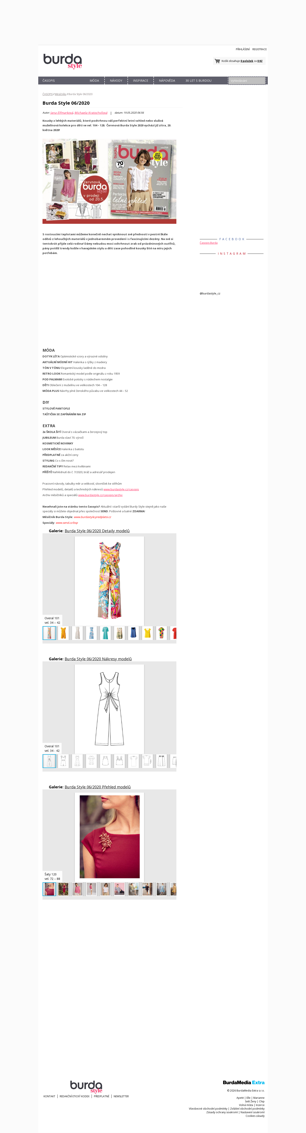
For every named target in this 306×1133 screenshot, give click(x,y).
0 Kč (259, 61)
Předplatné (101, 1096)
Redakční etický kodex (74, 1096)
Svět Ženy (250, 1101)
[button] (172, 540)
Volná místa (246, 1105)
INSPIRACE (140, 80)
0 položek (247, 61)
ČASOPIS (48, 80)
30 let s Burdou (198, 80)
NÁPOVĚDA (167, 80)
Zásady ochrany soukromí (222, 1112)
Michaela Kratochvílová (90, 112)
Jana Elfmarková (61, 112)
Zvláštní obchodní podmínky (247, 1108)
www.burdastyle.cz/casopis (121, 489)
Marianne (259, 1098)
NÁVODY (116, 80)
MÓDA (94, 80)
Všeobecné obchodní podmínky (208, 1108)
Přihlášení (243, 49)
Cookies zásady (255, 1116)
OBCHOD (71, 85)
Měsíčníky (60, 94)
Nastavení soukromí (253, 1112)
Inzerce (260, 1105)
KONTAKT (49, 1096)
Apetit (240, 1098)
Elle (248, 1098)
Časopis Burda (209, 243)
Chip (262, 1101)
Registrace (259, 49)
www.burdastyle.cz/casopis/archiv (100, 495)
